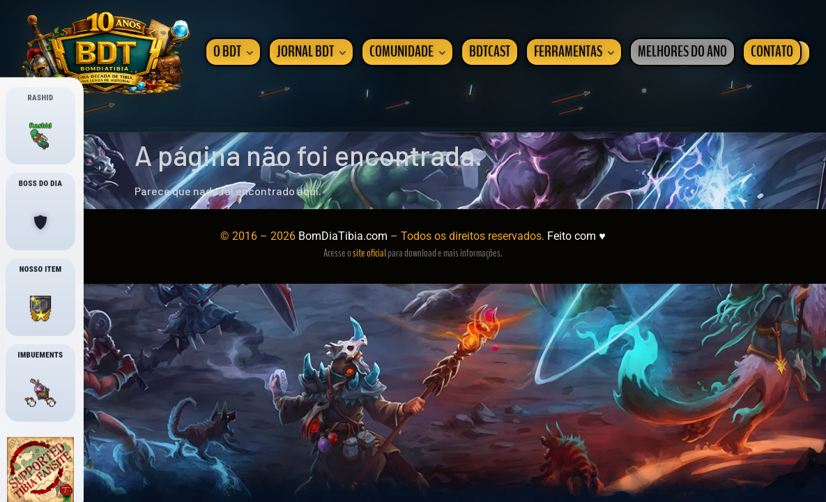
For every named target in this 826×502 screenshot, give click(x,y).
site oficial (369, 253)
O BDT (233, 52)
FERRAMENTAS (574, 52)
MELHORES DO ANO (682, 52)
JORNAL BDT (311, 52)
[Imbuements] (40, 394)
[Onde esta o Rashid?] (40, 136)
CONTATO (772, 52)
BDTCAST (489, 52)
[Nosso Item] (40, 308)
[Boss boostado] (40, 222)
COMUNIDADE (407, 52)
